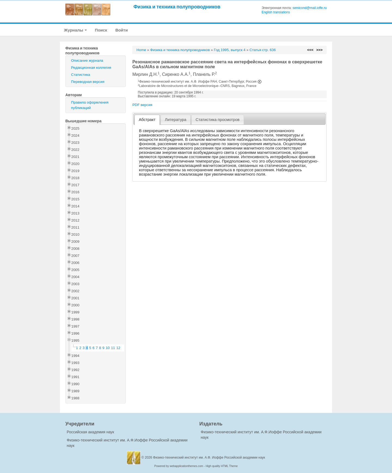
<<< (310, 50)
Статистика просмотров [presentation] (218, 119)
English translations (276, 12)
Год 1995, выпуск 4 (230, 50)
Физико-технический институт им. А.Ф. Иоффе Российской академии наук (209, 457)
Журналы (75, 30)
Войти (121, 30)
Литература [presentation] (175, 119)
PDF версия (142, 105)
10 (108, 348)
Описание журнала (87, 60)
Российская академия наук (90, 432)
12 (118, 348)
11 (113, 348)
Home (141, 50)
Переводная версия (87, 82)
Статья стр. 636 (262, 50)
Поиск (101, 30)
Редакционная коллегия (91, 68)
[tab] (147, 120)
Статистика (80, 75)
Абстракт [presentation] (147, 119)
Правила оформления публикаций (89, 105)
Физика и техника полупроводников (176, 7)
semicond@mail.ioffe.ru (310, 8)
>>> (319, 50)
